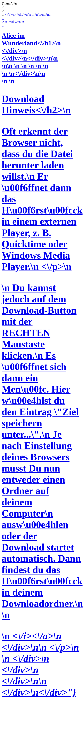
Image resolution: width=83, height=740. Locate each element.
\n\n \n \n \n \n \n (25, 66)
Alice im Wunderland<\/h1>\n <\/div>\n (31, 43)
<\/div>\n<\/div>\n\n (30, 58)
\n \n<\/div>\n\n (23, 73)
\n (3, 18)
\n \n (41, 387)
